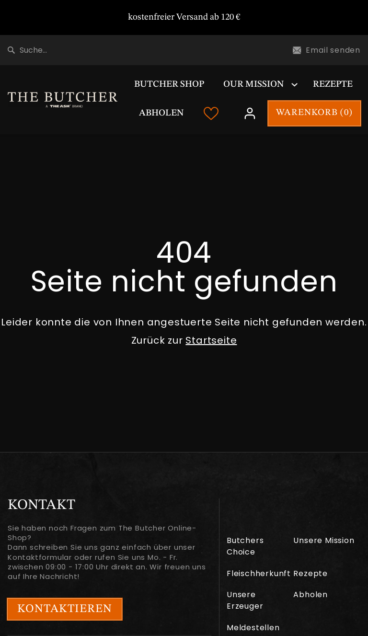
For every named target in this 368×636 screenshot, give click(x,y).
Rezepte (333, 84)
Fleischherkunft (259, 573)
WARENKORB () (314, 112)
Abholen (161, 113)
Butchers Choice (245, 546)
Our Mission (253, 84)
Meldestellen (253, 627)
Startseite (211, 340)
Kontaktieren (64, 609)
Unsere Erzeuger (245, 600)
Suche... (27, 50)
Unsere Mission (323, 540)
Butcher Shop (169, 84)
